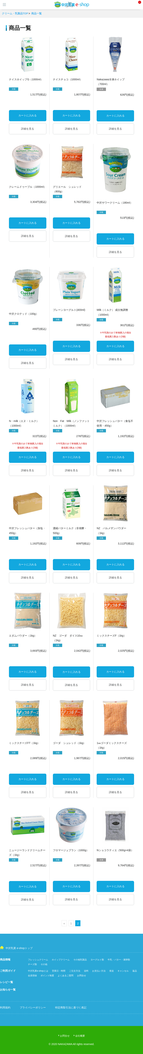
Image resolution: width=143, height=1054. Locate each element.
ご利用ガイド (8, 970)
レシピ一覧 (6, 982)
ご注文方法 (74, 971)
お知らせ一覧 (8, 989)
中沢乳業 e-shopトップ (16, 948)
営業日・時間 (58, 971)
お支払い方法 (99, 971)
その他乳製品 (80, 959)
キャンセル (123, 971)
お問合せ (81, 975)
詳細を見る (27, 128)
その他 (44, 964)
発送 (111, 971)
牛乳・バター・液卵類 (119, 959)
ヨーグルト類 (97, 959)
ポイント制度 (47, 975)
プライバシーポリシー (33, 1007)
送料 (86, 971)
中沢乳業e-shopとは (38, 971)
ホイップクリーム (61, 959)
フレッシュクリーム (38, 959)
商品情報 (5, 959)
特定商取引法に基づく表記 (70, 1007)
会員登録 (32, 975)
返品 (134, 971)
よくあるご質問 (65, 975)
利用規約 (5, 1007)
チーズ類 (32, 964)
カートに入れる (27, 115)
